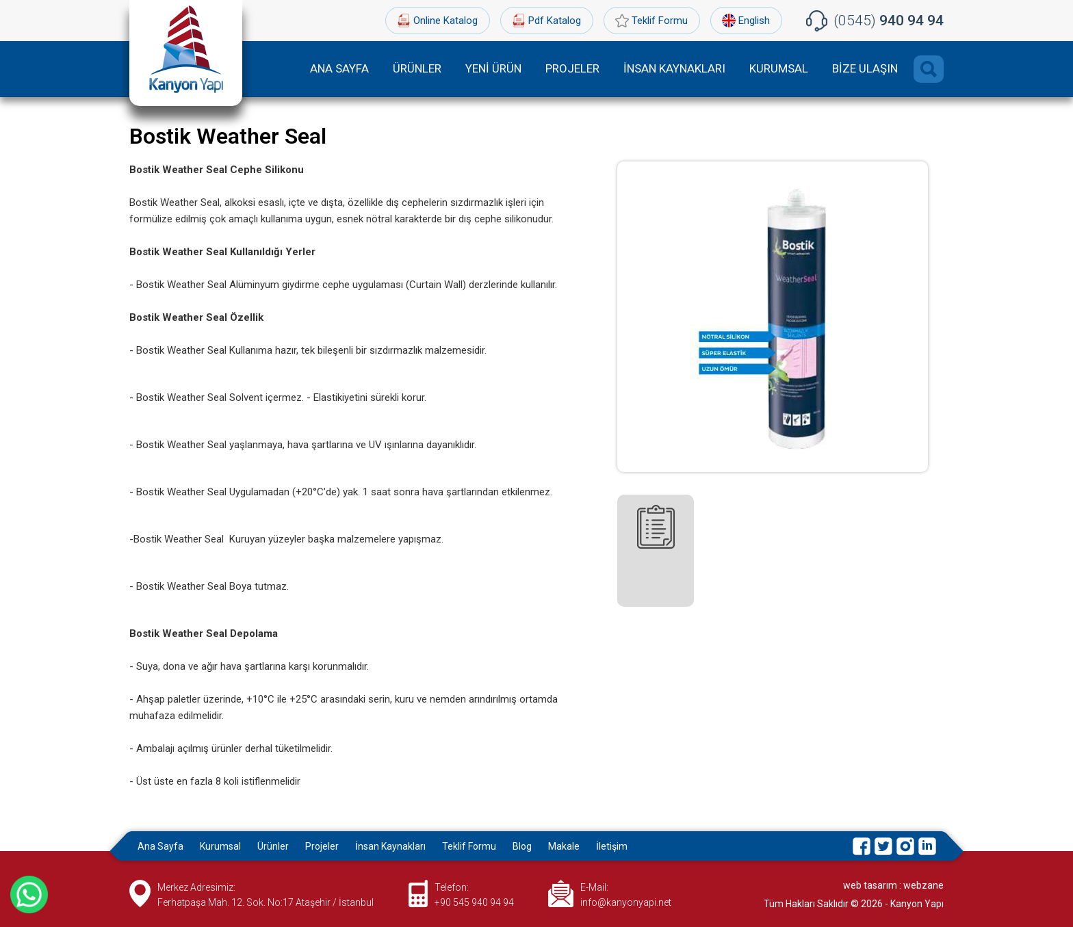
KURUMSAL (778, 68)
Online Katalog (445, 20)
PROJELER (572, 68)
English (754, 20)
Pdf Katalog (554, 20)
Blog (522, 846)
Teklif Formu (660, 20)
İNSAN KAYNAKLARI (674, 68)
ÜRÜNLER (417, 68)
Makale (564, 846)
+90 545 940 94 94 (474, 902)
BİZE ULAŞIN (865, 68)
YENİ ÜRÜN (493, 68)
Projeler (322, 846)
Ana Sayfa (160, 846)
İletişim (612, 846)
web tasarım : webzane (893, 885)
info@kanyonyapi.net (625, 902)
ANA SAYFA (339, 68)
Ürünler (273, 846)
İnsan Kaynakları (390, 846)
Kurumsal (220, 846)
